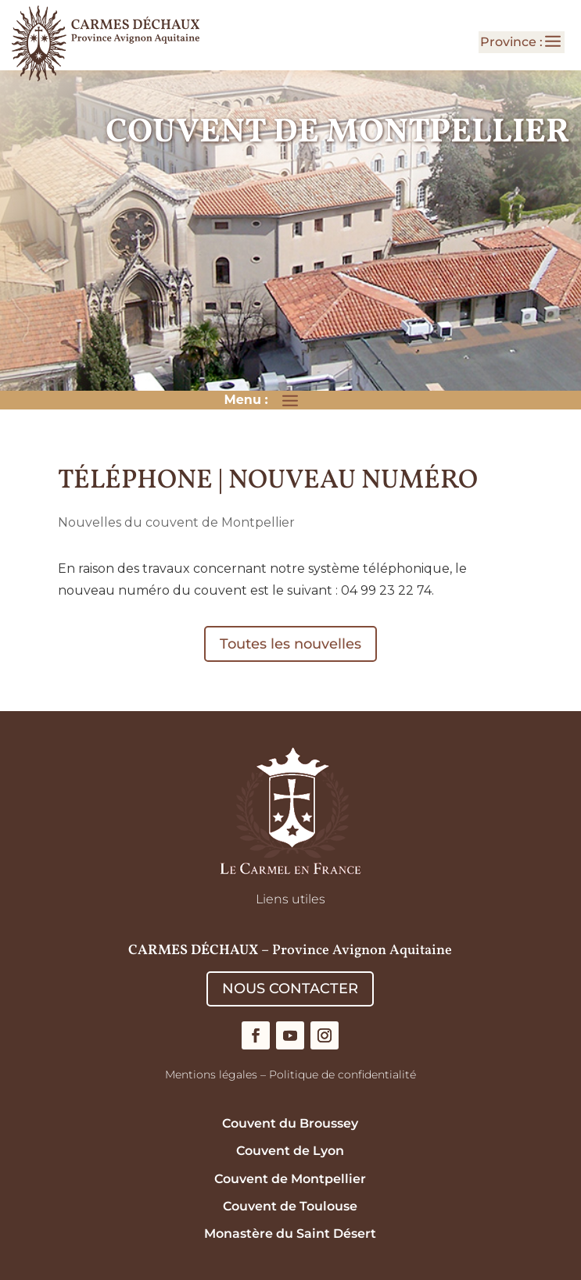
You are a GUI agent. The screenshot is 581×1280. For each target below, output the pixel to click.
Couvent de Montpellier (290, 1178)
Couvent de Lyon (290, 1150)
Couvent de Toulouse (290, 1206)
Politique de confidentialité (342, 1074)
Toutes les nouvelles (290, 644)
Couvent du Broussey (290, 1123)
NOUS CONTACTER (290, 988)
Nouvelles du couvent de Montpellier (176, 522)
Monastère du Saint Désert (290, 1233)
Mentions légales (211, 1074)
